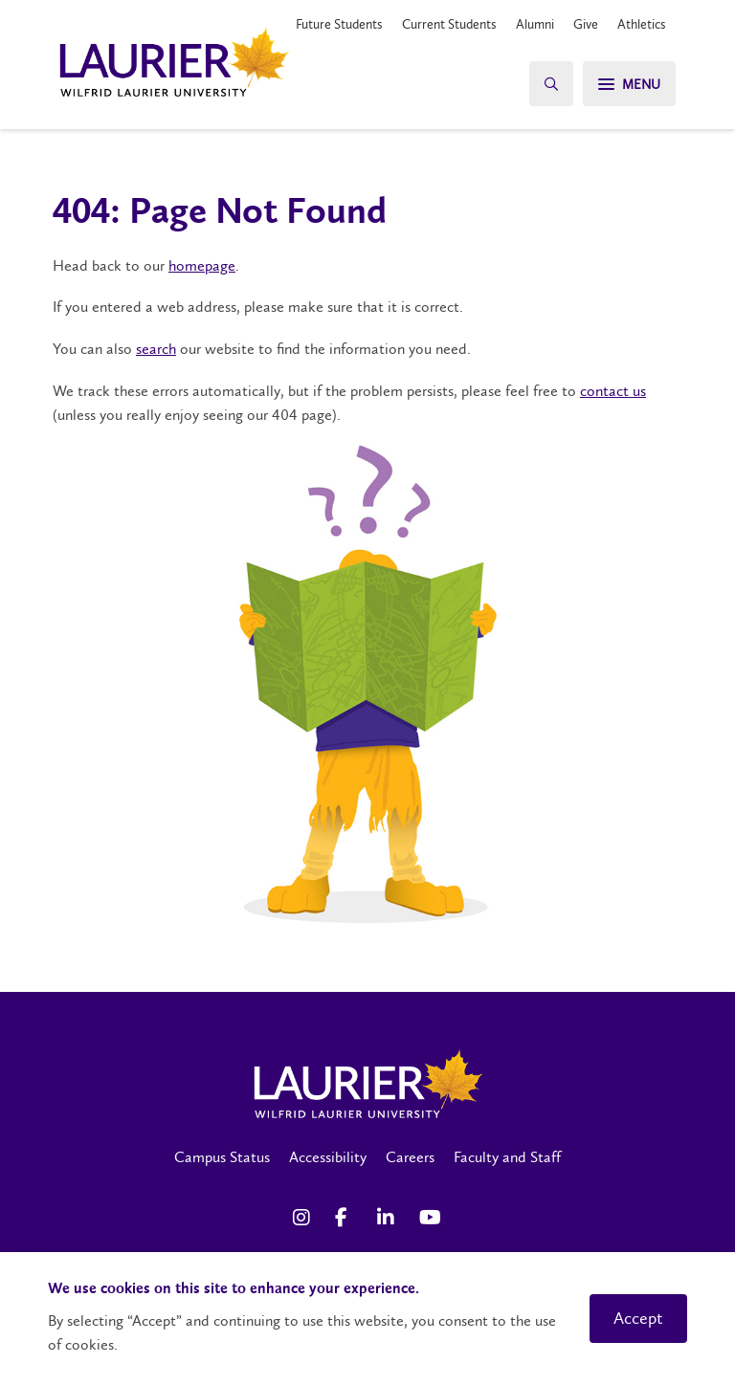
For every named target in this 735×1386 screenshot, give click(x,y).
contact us (613, 391)
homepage (201, 265)
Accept (638, 1318)
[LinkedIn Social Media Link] (388, 1217)
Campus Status (222, 1157)
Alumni (535, 24)
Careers (410, 1157)
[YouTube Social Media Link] (430, 1217)
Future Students (339, 24)
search (156, 349)
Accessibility (328, 1157)
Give (585, 24)
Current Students (449, 24)
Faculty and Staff (507, 1157)
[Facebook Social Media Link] (346, 1217)
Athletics (641, 24)
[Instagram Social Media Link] (304, 1217)
